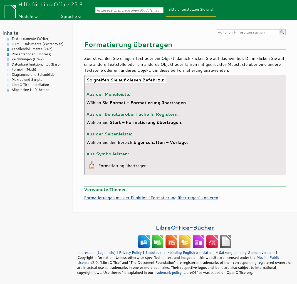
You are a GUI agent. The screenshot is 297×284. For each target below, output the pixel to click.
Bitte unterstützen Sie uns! (190, 9)
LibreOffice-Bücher (185, 227)
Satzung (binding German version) (247, 252)
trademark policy (168, 272)
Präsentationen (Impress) (31, 54)
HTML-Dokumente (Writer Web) (38, 44)
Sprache (69, 16)
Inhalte (10, 32)
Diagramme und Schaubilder (34, 74)
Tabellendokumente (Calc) (32, 49)
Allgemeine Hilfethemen (30, 89)
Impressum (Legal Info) (96, 252)
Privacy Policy (130, 252)
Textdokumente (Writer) (31, 38)
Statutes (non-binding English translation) (180, 252)
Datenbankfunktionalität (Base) (36, 64)
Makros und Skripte (27, 79)
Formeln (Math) (24, 69)
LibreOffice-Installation (30, 84)
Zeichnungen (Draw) (28, 59)
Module (25, 16)
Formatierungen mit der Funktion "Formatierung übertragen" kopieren (151, 198)
